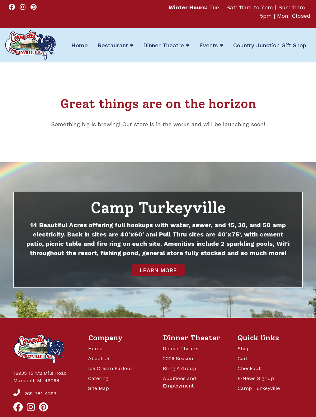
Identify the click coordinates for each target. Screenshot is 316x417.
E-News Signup (256, 378)
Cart (243, 358)
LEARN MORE (158, 270)
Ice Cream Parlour (110, 368)
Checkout (249, 368)
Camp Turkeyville (259, 388)
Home (95, 348)
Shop (244, 348)
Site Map (98, 388)
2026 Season (178, 358)
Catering (98, 378)
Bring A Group (179, 368)
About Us (99, 358)
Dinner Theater (181, 348)
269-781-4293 (34, 393)
